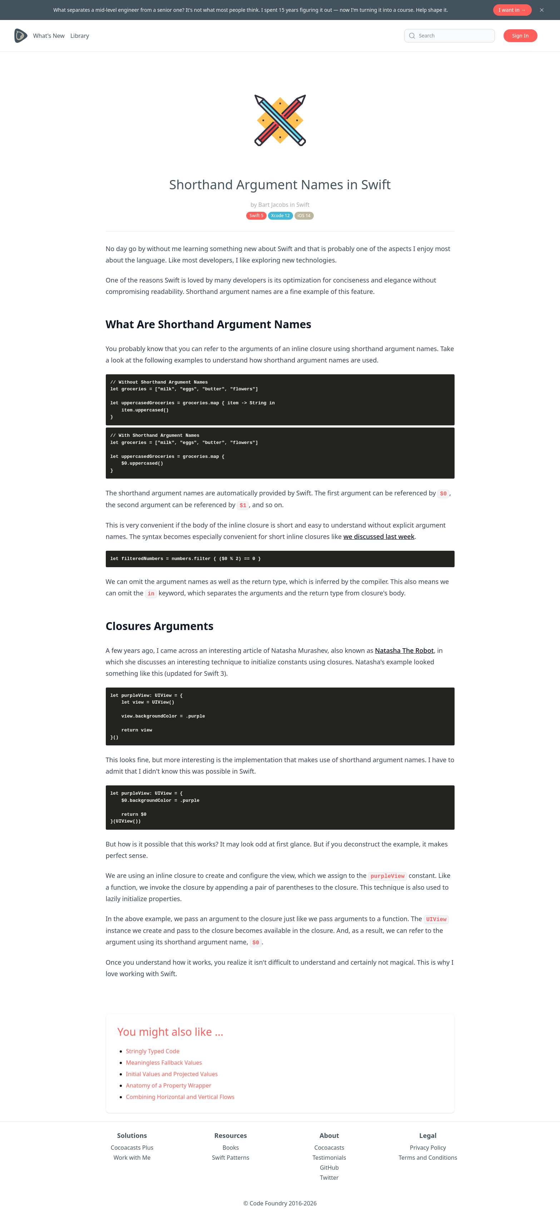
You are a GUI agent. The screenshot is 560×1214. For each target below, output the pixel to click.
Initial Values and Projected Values (172, 1072)
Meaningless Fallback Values (164, 1060)
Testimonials (329, 1155)
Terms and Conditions (428, 1155)
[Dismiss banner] (541, 10)
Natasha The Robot (404, 649)
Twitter (329, 1175)
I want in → (512, 9)
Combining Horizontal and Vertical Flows (180, 1095)
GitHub (329, 1165)
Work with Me (132, 1155)
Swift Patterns (230, 1155)
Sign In (520, 35)
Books (231, 1145)
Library (79, 36)
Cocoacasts (329, 1145)
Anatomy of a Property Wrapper (169, 1083)
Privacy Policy (428, 1145)
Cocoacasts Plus (132, 1145)
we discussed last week (379, 535)
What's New (49, 36)
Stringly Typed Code (153, 1049)
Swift (302, 205)
